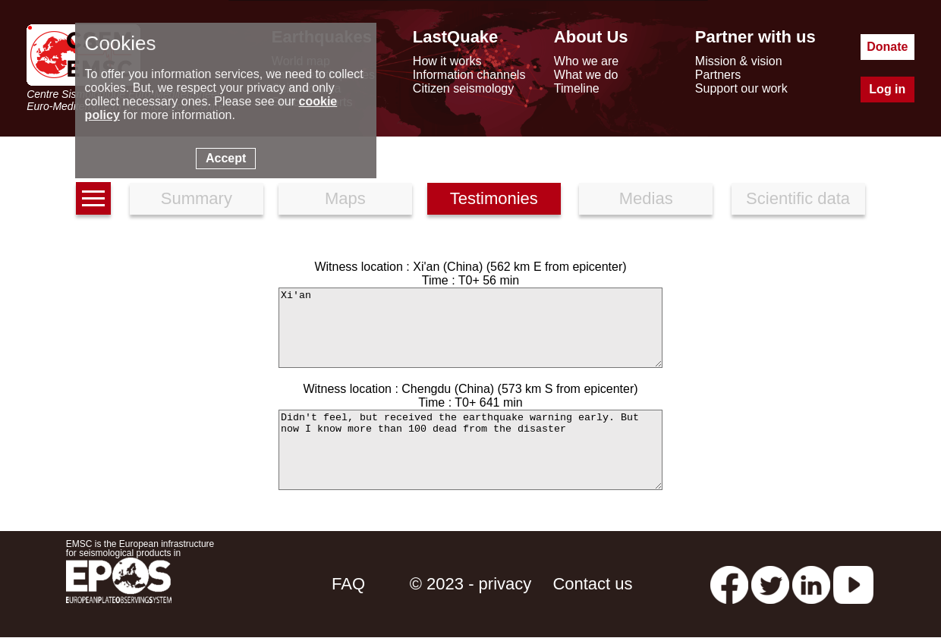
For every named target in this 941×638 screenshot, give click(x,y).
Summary (196, 198)
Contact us (592, 583)
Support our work (741, 88)
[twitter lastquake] (770, 583)
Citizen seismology (463, 88)
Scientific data (798, 198)
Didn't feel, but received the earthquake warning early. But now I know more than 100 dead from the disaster (470, 450)
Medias (646, 198)
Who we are (586, 61)
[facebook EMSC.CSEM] (729, 583)
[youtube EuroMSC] (853, 583)
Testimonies (494, 198)
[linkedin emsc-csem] (811, 583)
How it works (447, 61)
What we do (586, 74)
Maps (345, 198)
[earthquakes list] (93, 198)
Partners (718, 74)
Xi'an (470, 328)
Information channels (469, 74)
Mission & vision (738, 61)
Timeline (577, 88)
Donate (887, 46)
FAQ (348, 583)
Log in (887, 89)
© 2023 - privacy (471, 583)
